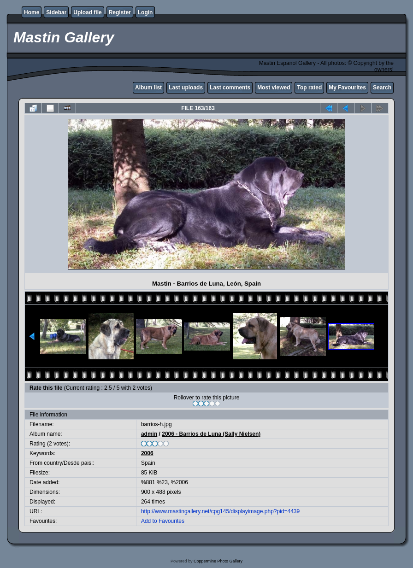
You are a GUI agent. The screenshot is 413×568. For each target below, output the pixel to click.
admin (149, 434)
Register (120, 12)
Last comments (230, 87)
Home (31, 12)
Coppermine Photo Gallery (218, 561)
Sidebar (56, 12)
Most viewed (273, 87)
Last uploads (186, 87)
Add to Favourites (162, 521)
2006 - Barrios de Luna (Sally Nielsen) (211, 434)
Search (382, 87)
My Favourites (347, 87)
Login (145, 12)
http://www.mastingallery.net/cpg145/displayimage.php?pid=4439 (220, 511)
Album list (148, 87)
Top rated (309, 87)
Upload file (87, 12)
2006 (147, 453)
